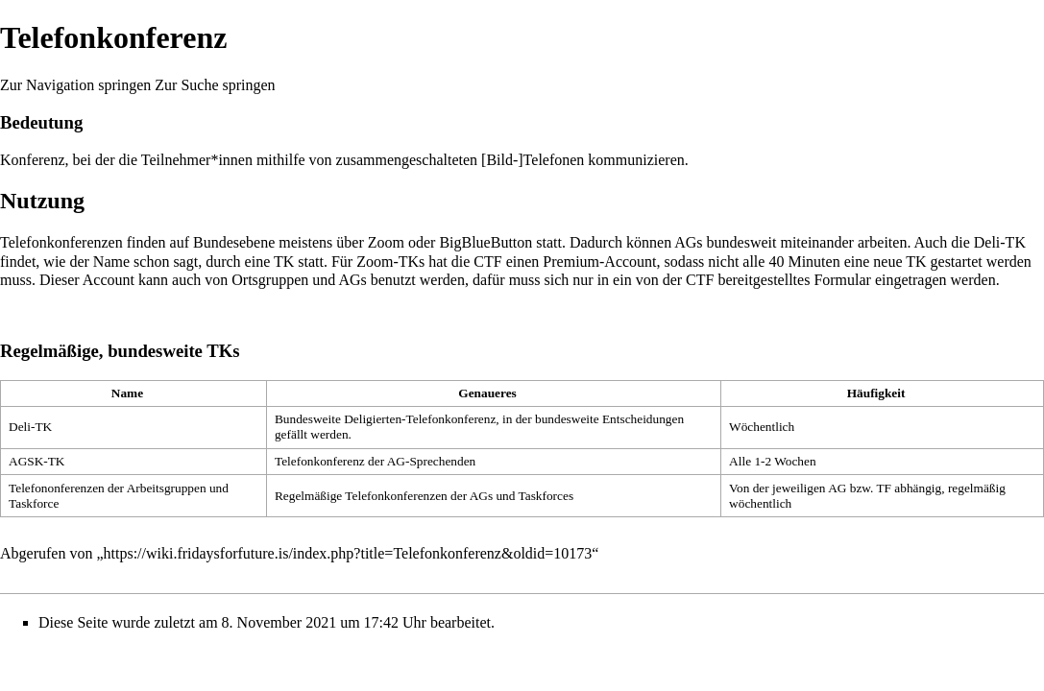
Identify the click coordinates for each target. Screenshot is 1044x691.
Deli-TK (1000, 242)
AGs (688, 242)
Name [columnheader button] (127, 393)
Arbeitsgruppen (166, 488)
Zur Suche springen (215, 85)
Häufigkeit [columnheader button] (876, 393)
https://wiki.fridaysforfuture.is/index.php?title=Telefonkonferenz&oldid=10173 (348, 553)
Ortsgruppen (269, 280)
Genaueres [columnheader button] (487, 393)
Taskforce (34, 503)
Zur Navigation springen (75, 85)
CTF (487, 261)
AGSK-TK (37, 461)
